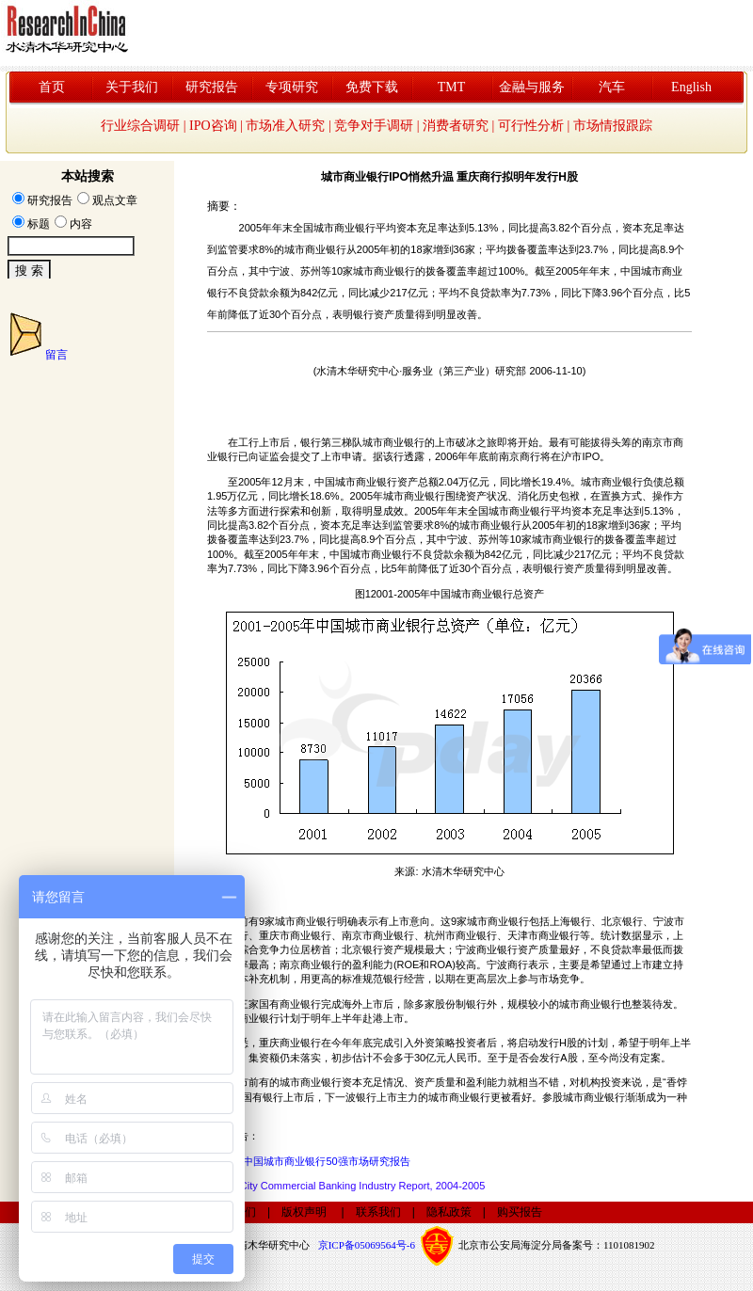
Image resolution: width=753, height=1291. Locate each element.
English (691, 87)
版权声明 (304, 1212)
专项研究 (291, 87)
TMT (452, 87)
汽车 (612, 87)
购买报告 (519, 1212)
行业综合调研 (140, 126)
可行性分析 (531, 126)
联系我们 (378, 1212)
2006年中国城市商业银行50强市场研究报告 (310, 1161)
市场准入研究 (285, 126)
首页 (52, 87)
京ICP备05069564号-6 (366, 1244)
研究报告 (211, 87)
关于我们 (131, 87)
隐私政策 (449, 1212)
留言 (56, 354)
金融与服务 (532, 87)
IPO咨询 (213, 126)
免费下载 (371, 87)
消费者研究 (456, 126)
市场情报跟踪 (612, 126)
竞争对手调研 (373, 126)
